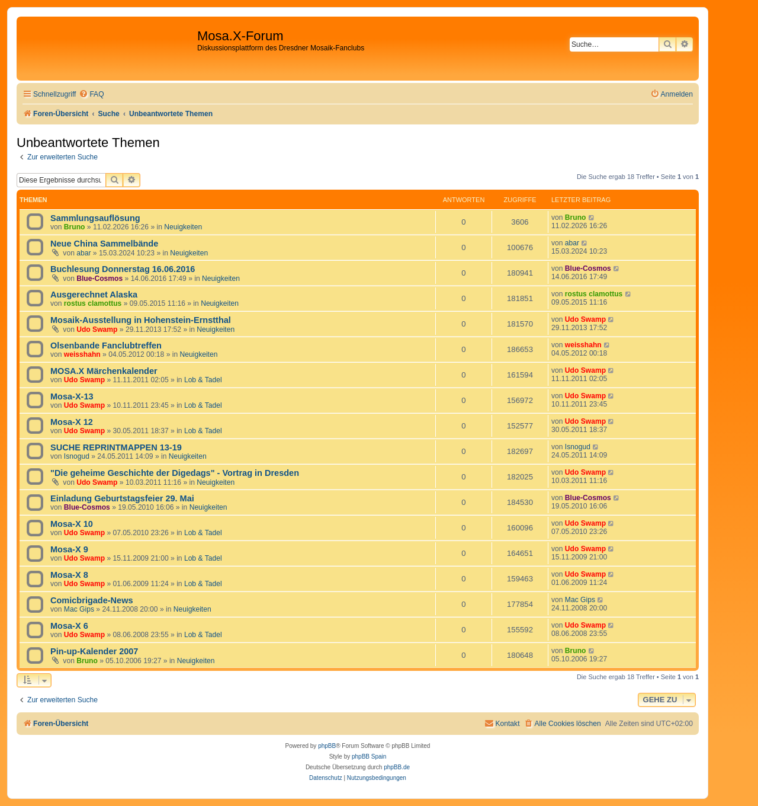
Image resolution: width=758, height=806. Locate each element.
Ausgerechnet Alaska (93, 294)
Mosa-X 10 (71, 524)
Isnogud (76, 456)
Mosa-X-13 (72, 396)
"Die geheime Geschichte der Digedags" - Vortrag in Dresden (174, 473)
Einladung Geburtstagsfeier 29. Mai (122, 498)
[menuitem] (91, 95)
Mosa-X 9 (69, 549)
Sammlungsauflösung (95, 218)
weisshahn (82, 354)
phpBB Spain (369, 756)
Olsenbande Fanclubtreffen (106, 345)
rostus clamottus (92, 303)
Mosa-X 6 (69, 626)
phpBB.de (397, 767)
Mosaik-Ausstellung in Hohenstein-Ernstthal (140, 320)
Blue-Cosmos (99, 278)
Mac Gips (79, 609)
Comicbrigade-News (91, 600)
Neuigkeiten (183, 227)
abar (83, 253)
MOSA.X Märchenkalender (104, 371)
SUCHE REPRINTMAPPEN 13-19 (116, 447)
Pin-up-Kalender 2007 (94, 651)
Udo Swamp (96, 329)
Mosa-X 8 (69, 575)
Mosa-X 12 (71, 422)
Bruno (74, 227)
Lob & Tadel (203, 380)
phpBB (327, 746)
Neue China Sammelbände (104, 243)
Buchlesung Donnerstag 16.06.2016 (122, 269)
